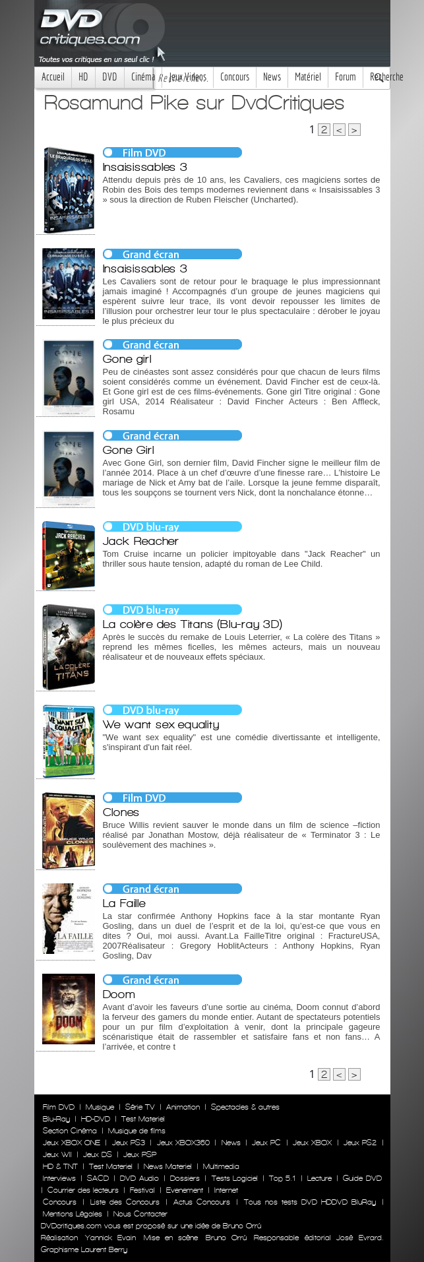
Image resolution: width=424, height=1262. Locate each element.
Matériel (308, 77)
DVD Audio (139, 1178)
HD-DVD (95, 1119)
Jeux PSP (139, 1154)
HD (83, 77)
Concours (234, 77)
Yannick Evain (110, 1238)
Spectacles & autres (245, 1107)
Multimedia (221, 1166)
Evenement (184, 1190)
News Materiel (168, 1166)
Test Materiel (143, 1119)
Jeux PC (266, 1143)
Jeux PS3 (128, 1143)
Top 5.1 (282, 1178)
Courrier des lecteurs (83, 1190)
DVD (109, 77)
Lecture (319, 1178)
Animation (183, 1107)
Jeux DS (97, 1154)
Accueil (53, 77)
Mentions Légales (72, 1214)
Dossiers (185, 1178)
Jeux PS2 (360, 1143)
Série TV (140, 1107)
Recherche (387, 77)
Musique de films (137, 1131)
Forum (345, 77)
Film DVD (59, 1107)
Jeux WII (57, 1154)
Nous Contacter (139, 1214)
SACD (98, 1178)
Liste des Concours (125, 1202)
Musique (100, 1107)
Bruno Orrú (226, 1238)
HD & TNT (60, 1166)
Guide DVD (362, 1178)
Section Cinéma (70, 1131)
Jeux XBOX (312, 1143)
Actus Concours (201, 1202)
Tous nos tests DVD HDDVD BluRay (310, 1202)
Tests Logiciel (235, 1178)
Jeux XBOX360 (183, 1143)
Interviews (59, 1178)
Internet (226, 1190)
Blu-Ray (56, 1119)
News (272, 77)
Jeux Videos (187, 77)
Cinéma (143, 77)
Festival (142, 1190)
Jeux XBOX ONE (72, 1143)
